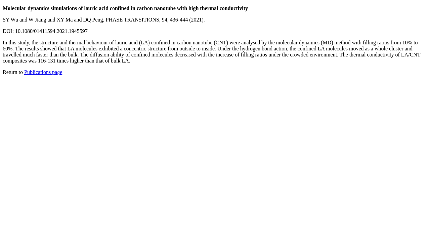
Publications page (43, 72)
